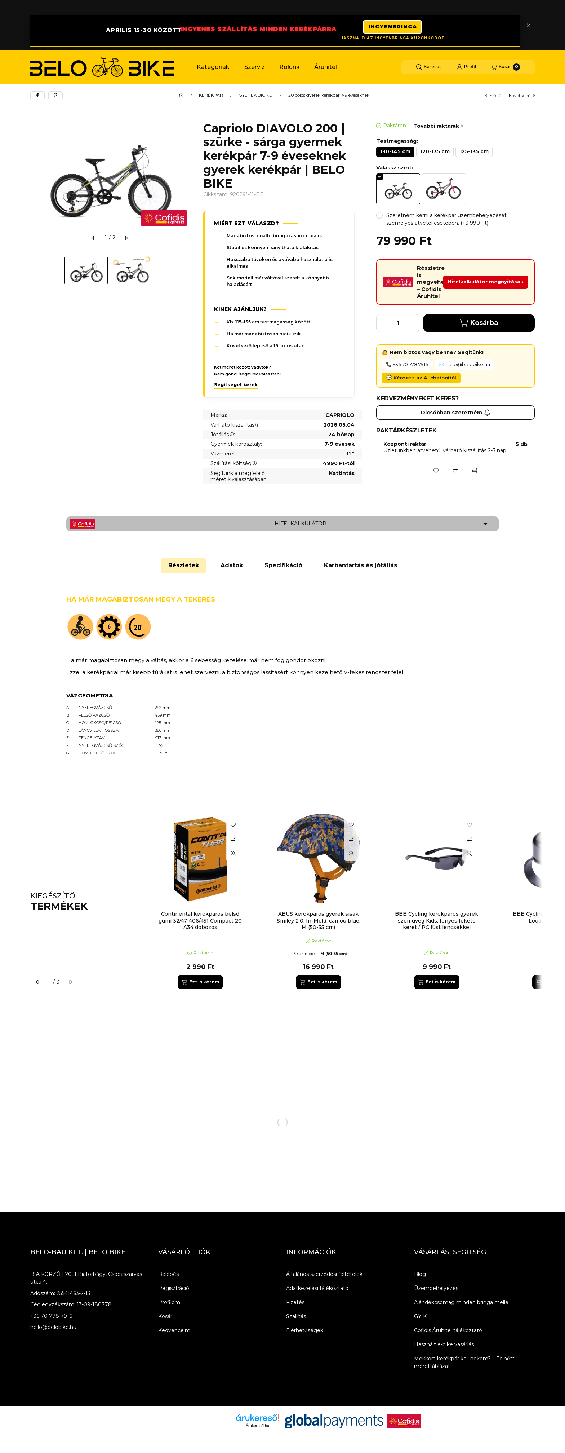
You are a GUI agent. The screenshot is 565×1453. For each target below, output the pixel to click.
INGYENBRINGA (392, 25)
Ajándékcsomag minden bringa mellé (461, 1303)
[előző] (93, 239)
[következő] (126, 239)
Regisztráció (173, 1289)
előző (493, 97)
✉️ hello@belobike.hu (464, 366)
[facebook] (37, 97)
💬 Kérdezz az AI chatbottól (421, 379)
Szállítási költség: (234, 465)
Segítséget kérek (236, 386)
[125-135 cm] (474, 153)
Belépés (168, 1275)
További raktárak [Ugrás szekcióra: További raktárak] (438, 127)
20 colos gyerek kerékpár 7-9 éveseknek (328, 96)
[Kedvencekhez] (436, 472)
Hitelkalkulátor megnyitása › (485, 283)
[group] (341, 903)
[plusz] (412, 324)
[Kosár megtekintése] (505, 68)
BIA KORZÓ (45, 1275)
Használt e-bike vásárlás (444, 1346)
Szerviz (254, 68)
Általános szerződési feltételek (324, 1275)
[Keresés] (429, 68)
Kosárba (479, 324)
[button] (209, 68)
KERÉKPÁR (211, 96)
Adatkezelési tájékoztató (317, 1289)
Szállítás (296, 1318)
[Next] (185, 272)
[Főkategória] (181, 96)
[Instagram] (95, 1422)
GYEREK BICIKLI (256, 96)
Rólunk (289, 68)
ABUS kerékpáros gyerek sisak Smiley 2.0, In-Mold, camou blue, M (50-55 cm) (318, 922)
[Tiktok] (109, 1422)
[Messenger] (52, 1422)
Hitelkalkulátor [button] (300, 525)
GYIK (420, 1318)
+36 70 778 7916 (51, 1317)
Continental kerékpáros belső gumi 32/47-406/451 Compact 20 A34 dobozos (200, 922)
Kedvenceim (174, 1332)
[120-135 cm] (435, 153)
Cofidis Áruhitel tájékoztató (448, 1332)
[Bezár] (528, 25)
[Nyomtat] (475, 472)
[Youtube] (81, 1422)
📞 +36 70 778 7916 (407, 366)
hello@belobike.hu (53, 1328)
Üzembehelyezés (436, 1289)
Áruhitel (325, 68)
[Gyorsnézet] (233, 855)
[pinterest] (55, 97)
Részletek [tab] (183, 566)
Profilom (169, 1303)
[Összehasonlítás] (455, 472)
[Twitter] (66, 1422)
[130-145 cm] (395, 153)
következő (522, 97)
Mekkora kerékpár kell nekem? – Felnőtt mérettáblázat (464, 1364)
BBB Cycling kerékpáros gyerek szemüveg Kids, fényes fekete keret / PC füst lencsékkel (436, 922)
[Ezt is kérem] (200, 983)
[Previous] (33, 272)
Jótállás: (222, 435)
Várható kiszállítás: (235, 426)
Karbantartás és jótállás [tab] (360, 566)
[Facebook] (37, 1422)
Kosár (165, 1318)
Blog (420, 1275)
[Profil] (466, 68)
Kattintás (342, 475)
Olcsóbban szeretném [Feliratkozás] (455, 413)
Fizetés (295, 1303)
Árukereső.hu (257, 1427)
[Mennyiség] (398, 324)
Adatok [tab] (232, 566)
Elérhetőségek (304, 1332)
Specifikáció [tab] (283, 566)
